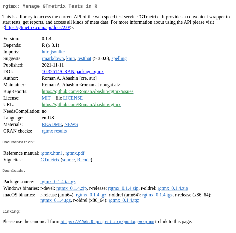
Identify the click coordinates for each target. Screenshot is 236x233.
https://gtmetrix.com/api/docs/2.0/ (37, 28)
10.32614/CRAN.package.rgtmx (73, 72)
